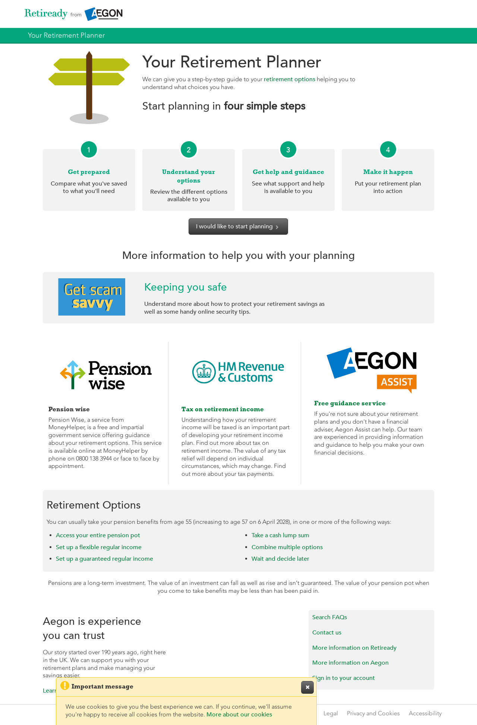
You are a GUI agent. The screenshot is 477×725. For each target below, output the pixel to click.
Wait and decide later (280, 559)
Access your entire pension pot (98, 535)
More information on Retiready (354, 648)
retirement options (289, 79)
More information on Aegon (350, 663)
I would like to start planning (238, 226)
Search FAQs (329, 617)
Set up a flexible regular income (99, 547)
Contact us (326, 632)
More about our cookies (239, 714)
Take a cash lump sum (280, 535)
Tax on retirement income (222, 409)
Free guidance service (350, 403)
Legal (330, 713)
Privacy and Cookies (373, 713)
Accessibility (425, 713)
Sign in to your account (343, 678)
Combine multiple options (287, 547)
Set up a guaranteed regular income (104, 559)
